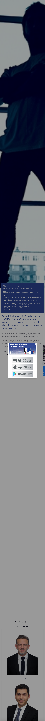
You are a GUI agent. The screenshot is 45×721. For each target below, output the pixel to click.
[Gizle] (36, 344)
